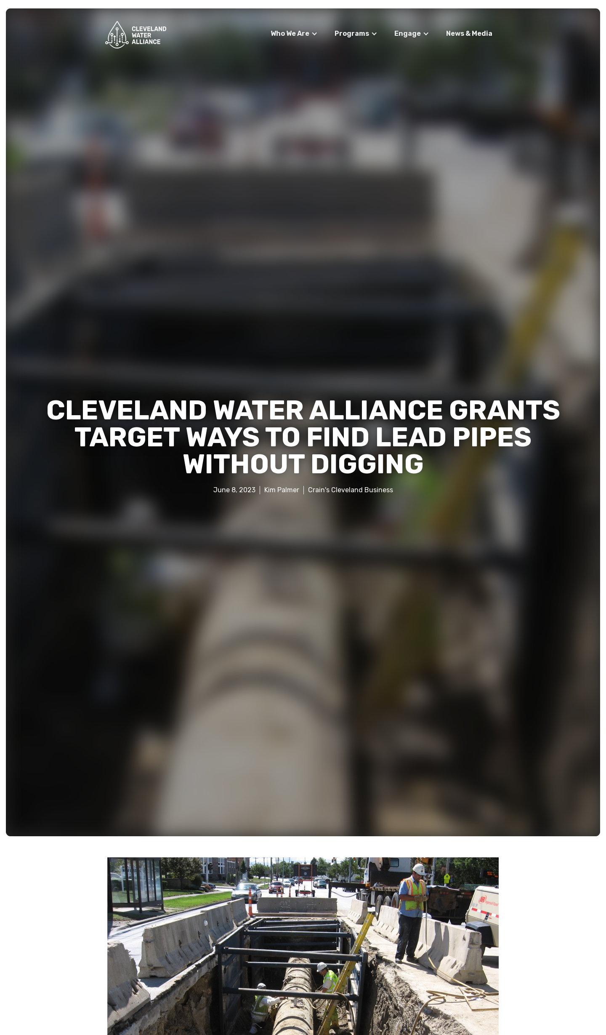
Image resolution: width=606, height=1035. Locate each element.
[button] (294, 33)
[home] (135, 34)
